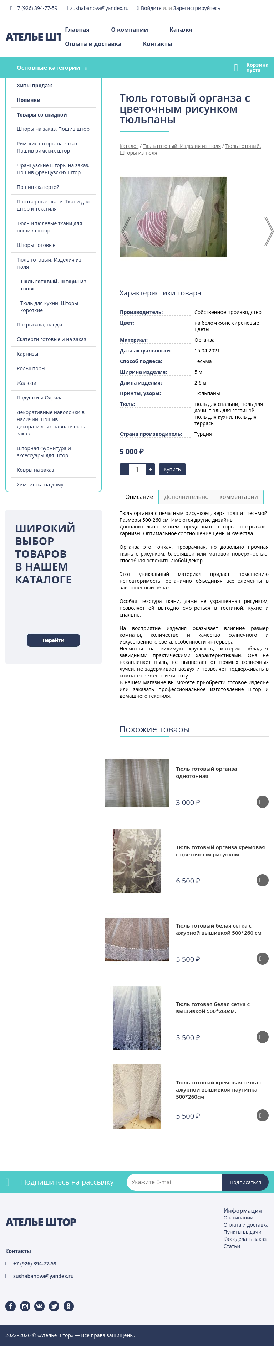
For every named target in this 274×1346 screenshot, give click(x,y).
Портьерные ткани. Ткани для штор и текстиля (53, 205)
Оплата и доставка (93, 44)
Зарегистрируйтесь (196, 8)
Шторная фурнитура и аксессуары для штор (44, 452)
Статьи (232, 1246)
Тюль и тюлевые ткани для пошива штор (49, 227)
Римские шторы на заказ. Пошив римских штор (47, 147)
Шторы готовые (36, 245)
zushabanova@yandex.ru (99, 8)
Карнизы (27, 353)
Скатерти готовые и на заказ (51, 339)
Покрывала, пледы (39, 324)
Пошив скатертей (38, 187)
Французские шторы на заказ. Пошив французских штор (53, 169)
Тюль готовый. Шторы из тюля (53, 285)
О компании (129, 29)
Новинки (28, 100)
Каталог (181, 29)
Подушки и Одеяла (40, 397)
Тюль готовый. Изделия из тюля (49, 263)
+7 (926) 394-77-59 (35, 8)
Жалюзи (26, 383)
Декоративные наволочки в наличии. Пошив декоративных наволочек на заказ (51, 423)
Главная (77, 29)
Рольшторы (31, 368)
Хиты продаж (34, 85)
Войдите (151, 8)
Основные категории (48, 68)
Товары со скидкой (42, 114)
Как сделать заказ (245, 1239)
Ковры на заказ (35, 469)
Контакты (157, 44)
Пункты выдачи (243, 1231)
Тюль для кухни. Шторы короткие (49, 307)
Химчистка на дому (40, 484)
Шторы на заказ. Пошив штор (53, 128)
